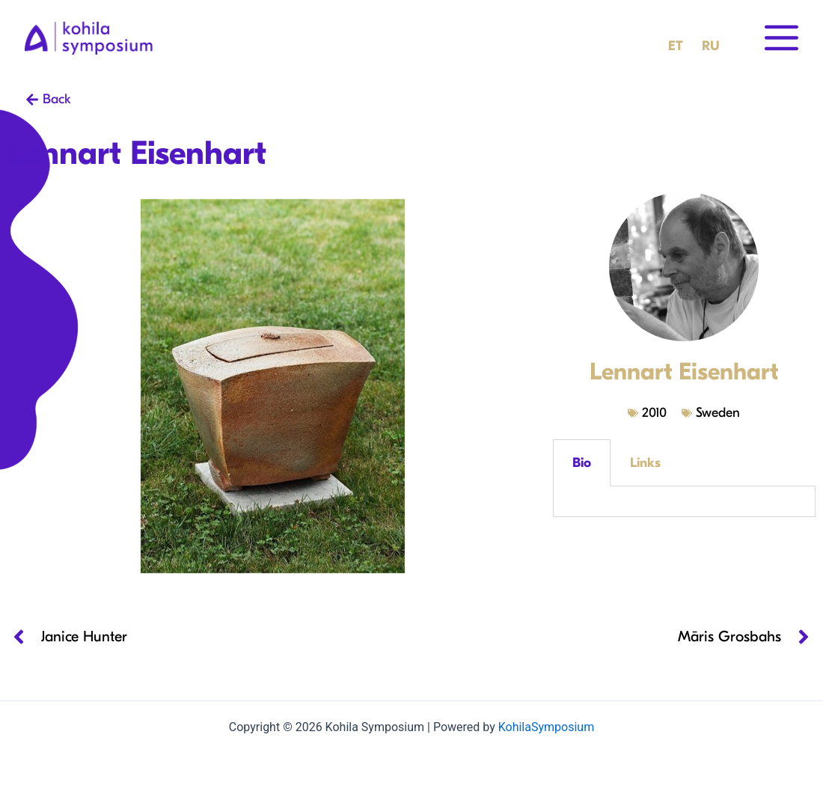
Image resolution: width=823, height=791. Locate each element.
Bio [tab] (581, 463)
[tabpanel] (684, 501)
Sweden (718, 413)
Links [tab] (645, 463)
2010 (654, 413)
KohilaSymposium (546, 727)
